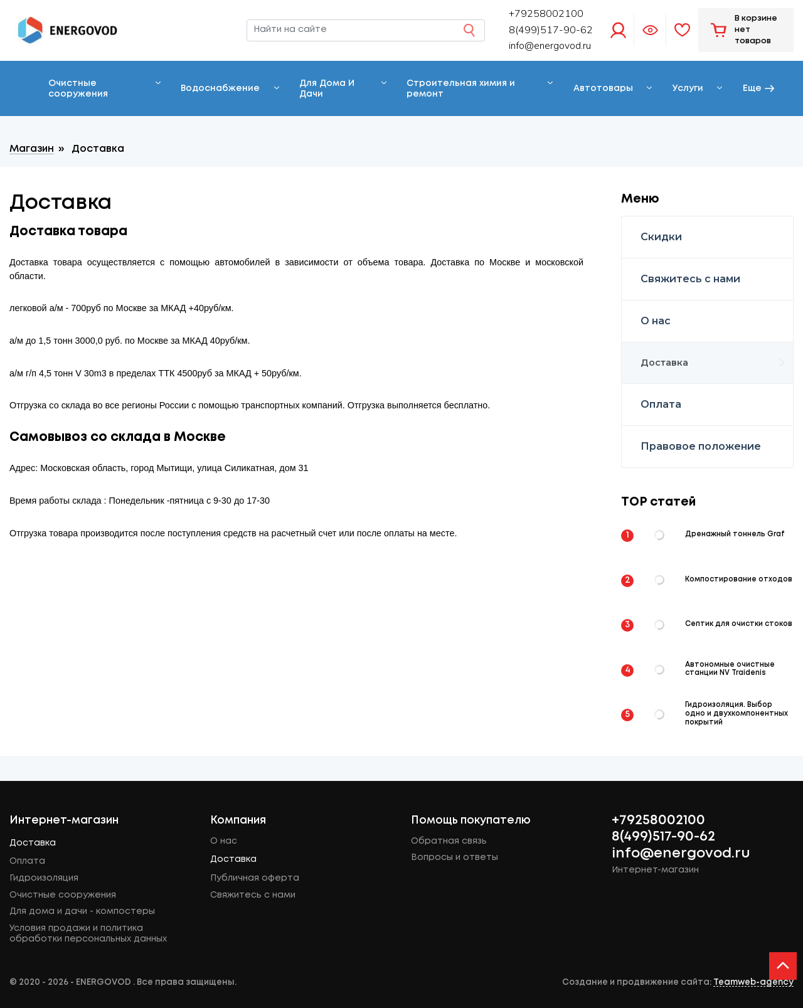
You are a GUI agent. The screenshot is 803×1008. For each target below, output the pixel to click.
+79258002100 (658, 820)
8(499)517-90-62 (663, 836)
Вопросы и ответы (454, 857)
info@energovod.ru (550, 46)
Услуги (688, 88)
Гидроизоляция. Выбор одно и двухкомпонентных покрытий (736, 714)
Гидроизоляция (43, 878)
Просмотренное (650, 30)
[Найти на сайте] (366, 30)
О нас (656, 321)
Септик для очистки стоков (738, 624)
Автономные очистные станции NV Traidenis (730, 669)
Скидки (661, 237)
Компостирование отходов (738, 579)
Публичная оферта (254, 878)
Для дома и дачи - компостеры (82, 911)
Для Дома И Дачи (326, 89)
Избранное (682, 30)
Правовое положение (701, 446)
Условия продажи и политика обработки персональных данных (88, 934)
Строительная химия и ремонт (461, 89)
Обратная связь (449, 841)
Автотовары (603, 88)
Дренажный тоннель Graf (735, 534)
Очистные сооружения (78, 89)
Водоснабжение (220, 88)
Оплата (661, 404)
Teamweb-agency (753, 982)
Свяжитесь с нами (690, 279)
